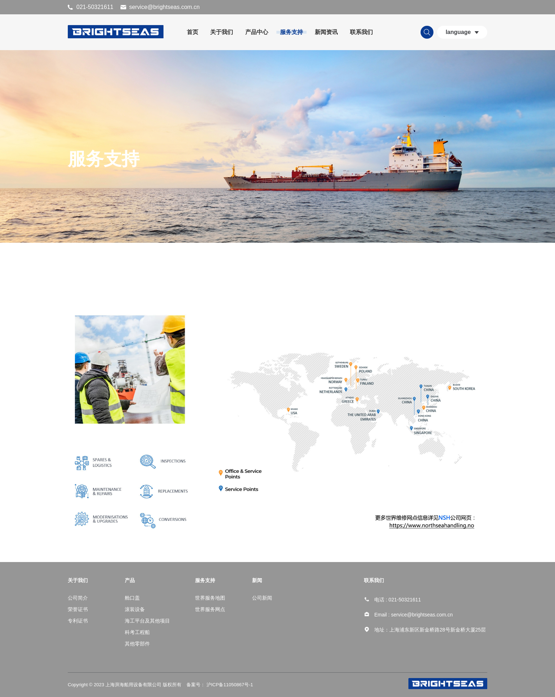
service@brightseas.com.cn (164, 7)
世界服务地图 (210, 598)
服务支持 (291, 32)
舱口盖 (132, 598)
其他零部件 (137, 644)
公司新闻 (262, 598)
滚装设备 (135, 609)
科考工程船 (137, 632)
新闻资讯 (326, 32)
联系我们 (361, 32)
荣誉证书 (78, 609)
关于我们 (221, 32)
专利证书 (78, 621)
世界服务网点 (210, 609)
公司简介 (78, 598)
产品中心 (256, 32)
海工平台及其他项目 (147, 621)
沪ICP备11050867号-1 (229, 684)
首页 (192, 32)
